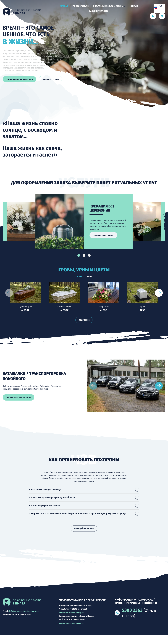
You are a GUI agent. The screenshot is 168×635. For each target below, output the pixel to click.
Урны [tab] (90, 276)
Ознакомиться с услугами (19, 79)
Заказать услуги (50, 79)
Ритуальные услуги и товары (108, 6)
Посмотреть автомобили (16, 397)
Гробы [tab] (78, 276)
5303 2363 (132, 610)
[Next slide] (159, 293)
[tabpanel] (84, 221)
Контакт (134, 6)
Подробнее (84, 320)
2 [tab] (84, 255)
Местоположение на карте (71, 612)
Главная (64, 6)
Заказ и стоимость (98, 11)
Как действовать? (80, 6)
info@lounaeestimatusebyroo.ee (24, 611)
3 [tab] (89, 255)
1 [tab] (78, 255)
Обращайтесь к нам (84, 528)
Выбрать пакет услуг (103, 235)
